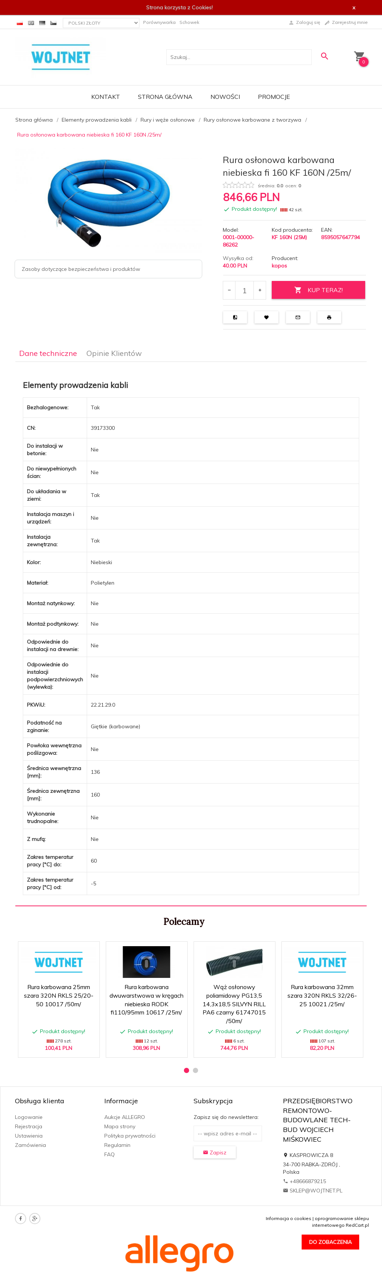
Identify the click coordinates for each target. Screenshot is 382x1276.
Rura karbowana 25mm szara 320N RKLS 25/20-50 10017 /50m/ (58, 995)
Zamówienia (30, 1145)
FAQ (109, 1154)
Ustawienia (29, 1135)
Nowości (225, 96)
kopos (279, 265)
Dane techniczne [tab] (48, 353)
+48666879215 (304, 1181)
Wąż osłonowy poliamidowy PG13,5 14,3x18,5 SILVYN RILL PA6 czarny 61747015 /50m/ (234, 1004)
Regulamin (117, 1145)
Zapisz (215, 1152)
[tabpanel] (191, 634)
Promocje (274, 96)
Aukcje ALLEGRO (124, 1117)
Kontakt (105, 96)
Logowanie (29, 1117)
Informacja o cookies (288, 1218)
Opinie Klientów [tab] (114, 353)
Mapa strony (119, 1126)
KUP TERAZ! (318, 290)
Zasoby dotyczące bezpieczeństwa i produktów (81, 269)
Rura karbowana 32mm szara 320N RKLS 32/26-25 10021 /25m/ (322, 995)
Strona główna (165, 96)
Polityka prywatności (129, 1135)
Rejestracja (28, 1126)
